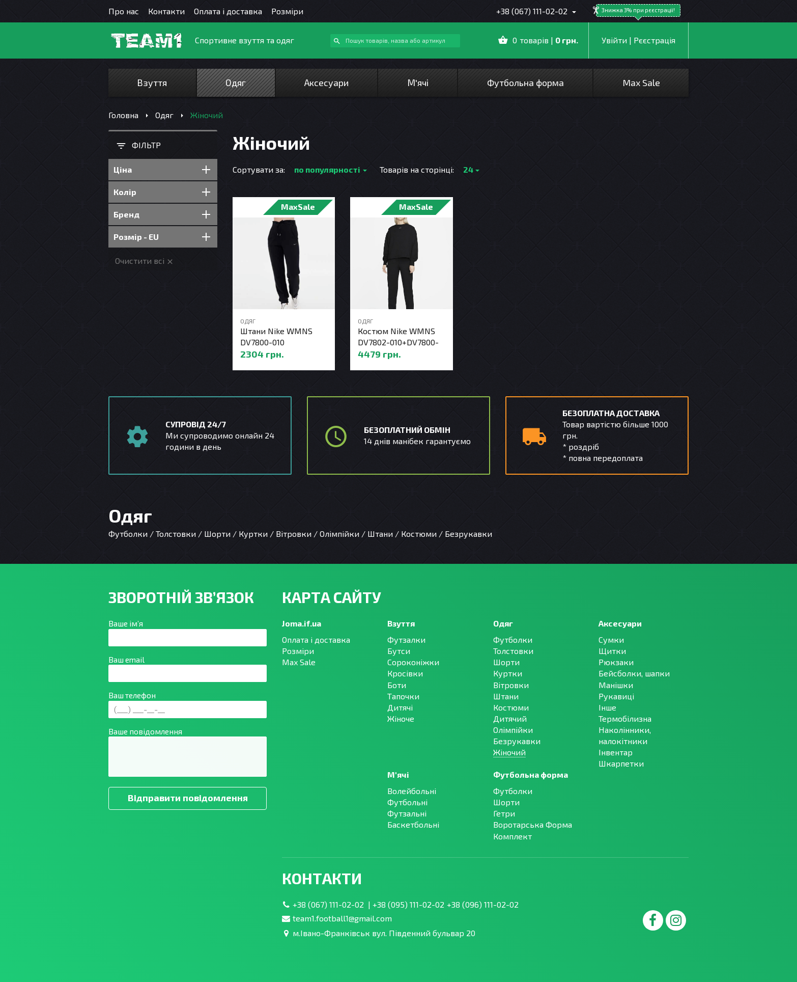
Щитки (612, 651)
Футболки (512, 639)
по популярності (327, 169)
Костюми (511, 707)
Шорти (506, 662)
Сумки (611, 639)
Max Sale (641, 82)
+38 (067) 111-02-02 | (333, 904)
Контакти (166, 11)
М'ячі (418, 82)
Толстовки (513, 651)
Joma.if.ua (301, 623)
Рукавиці (616, 696)
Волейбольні (411, 791)
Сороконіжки (413, 662)
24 (468, 169)
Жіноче (400, 718)
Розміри (287, 11)
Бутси (398, 651)
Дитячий (510, 718)
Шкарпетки (621, 763)
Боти (396, 685)
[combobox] (395, 41)
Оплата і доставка (228, 11)
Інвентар (616, 752)
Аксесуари (326, 82)
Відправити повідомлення (188, 797)
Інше (607, 707)
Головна (123, 115)
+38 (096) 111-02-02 (483, 904)
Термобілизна (625, 718)
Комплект (512, 836)
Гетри (504, 813)
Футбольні (407, 802)
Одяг (235, 82)
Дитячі (400, 707)
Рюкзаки (616, 662)
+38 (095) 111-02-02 (408, 904)
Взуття (152, 82)
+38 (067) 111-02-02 (533, 11)
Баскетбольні (413, 824)
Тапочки (403, 696)
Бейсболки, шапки (634, 673)
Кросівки (405, 673)
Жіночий (509, 752)
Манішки (616, 685)
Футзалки (406, 639)
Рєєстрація (654, 40)
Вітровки (511, 685)
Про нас (123, 11)
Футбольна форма (525, 82)
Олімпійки (513, 729)
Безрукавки (516, 741)
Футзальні (406, 813)
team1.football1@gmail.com (342, 918)
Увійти (614, 40)
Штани (506, 696)
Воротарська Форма (532, 824)
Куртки (507, 673)
